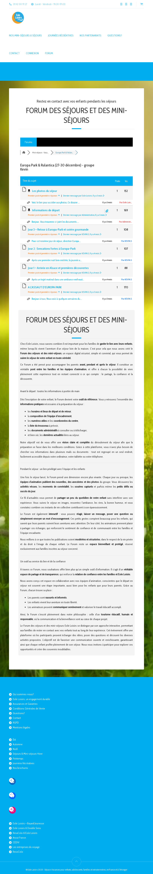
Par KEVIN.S (126, 241)
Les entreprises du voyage (26, 847)
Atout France (19, 837)
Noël (15, 749)
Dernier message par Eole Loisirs (83, 195)
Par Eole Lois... (125, 202)
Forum (49, 53)
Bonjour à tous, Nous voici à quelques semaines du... (57, 298)
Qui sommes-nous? (23, 694)
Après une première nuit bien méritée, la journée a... (57, 260)
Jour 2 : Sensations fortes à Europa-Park (52, 248)
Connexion (32, 53)
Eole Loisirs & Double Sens (27, 828)
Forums (28, 142)
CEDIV (16, 842)
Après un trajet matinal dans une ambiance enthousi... (58, 279)
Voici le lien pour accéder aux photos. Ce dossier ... (56, 202)
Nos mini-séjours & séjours (25, 35)
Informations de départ (46, 210)
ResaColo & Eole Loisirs (25, 833)
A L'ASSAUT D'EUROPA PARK (45, 287)
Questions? (114, 35)
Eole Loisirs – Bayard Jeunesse (28, 823)
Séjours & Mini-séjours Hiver (28, 753)
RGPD (16, 722)
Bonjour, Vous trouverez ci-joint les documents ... (55, 221)
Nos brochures (20, 768)
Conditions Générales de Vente (29, 708)
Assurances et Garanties (25, 703)
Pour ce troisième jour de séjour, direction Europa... (56, 241)
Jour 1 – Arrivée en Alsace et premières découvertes (58, 268)
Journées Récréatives (61, 35)
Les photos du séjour (44, 191)
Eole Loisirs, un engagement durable (31, 699)
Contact (14, 53)
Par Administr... (125, 221)
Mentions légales (21, 727)
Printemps (18, 758)
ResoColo (18, 851)
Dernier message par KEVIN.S (82, 234)
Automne (17, 744)
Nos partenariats (90, 35)
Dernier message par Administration (85, 214)
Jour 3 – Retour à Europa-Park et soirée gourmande (58, 229)
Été (14, 739)
